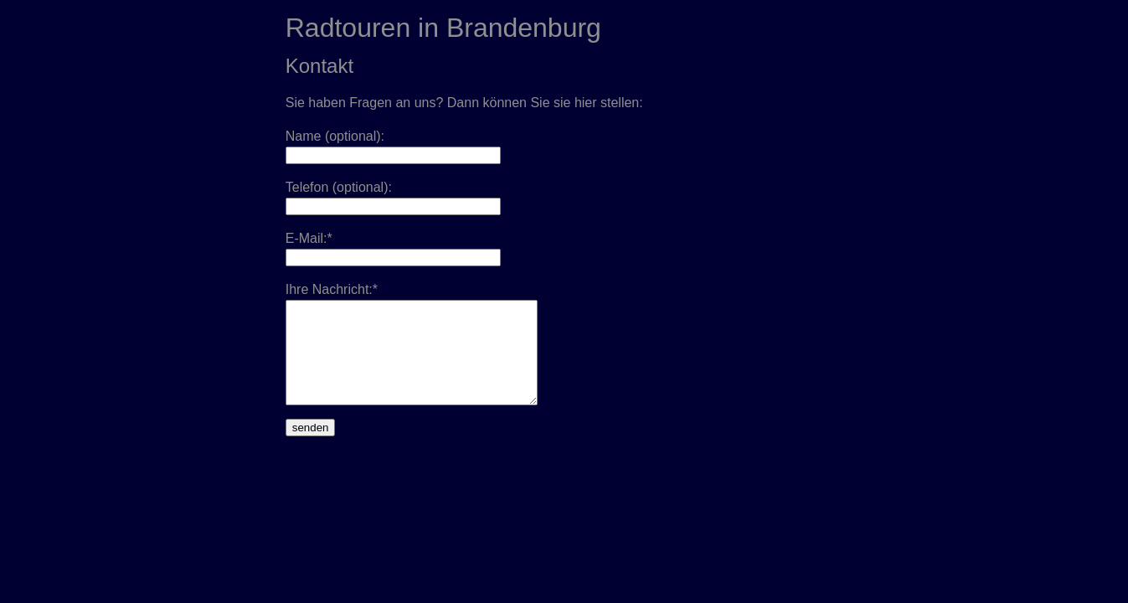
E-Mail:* (309, 238)
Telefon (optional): (339, 187)
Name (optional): (335, 136)
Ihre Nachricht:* (332, 289)
